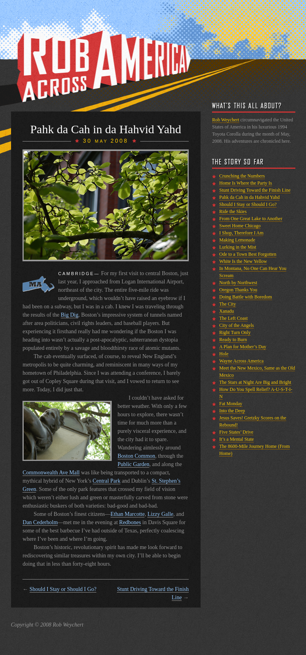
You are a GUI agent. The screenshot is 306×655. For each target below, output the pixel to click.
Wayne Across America (241, 361)
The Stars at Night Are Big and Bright (255, 382)
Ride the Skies (232, 211)
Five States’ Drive (236, 432)
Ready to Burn (233, 339)
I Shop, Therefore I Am (241, 233)
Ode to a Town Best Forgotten (247, 254)
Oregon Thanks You (238, 290)
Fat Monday (230, 403)
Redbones (130, 522)
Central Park (106, 481)
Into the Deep (232, 410)
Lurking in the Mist (237, 247)
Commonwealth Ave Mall (51, 473)
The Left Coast (233, 318)
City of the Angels (236, 325)
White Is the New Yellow (243, 261)
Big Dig (70, 315)
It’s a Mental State (236, 439)
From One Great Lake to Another (250, 218)
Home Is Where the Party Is (245, 183)
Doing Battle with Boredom (245, 297)
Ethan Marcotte (128, 514)
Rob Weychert (225, 120)
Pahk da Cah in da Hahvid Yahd (249, 197)
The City (227, 304)
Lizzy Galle (160, 514)
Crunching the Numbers (242, 176)
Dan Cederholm (40, 522)
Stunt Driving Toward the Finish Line (255, 190)
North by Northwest (238, 282)
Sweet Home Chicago (240, 225)
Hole (223, 354)
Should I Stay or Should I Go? (63, 589)
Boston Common (136, 456)
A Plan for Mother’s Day (242, 346)
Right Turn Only (234, 332)
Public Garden (133, 464)
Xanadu (226, 311)
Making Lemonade (237, 240)
